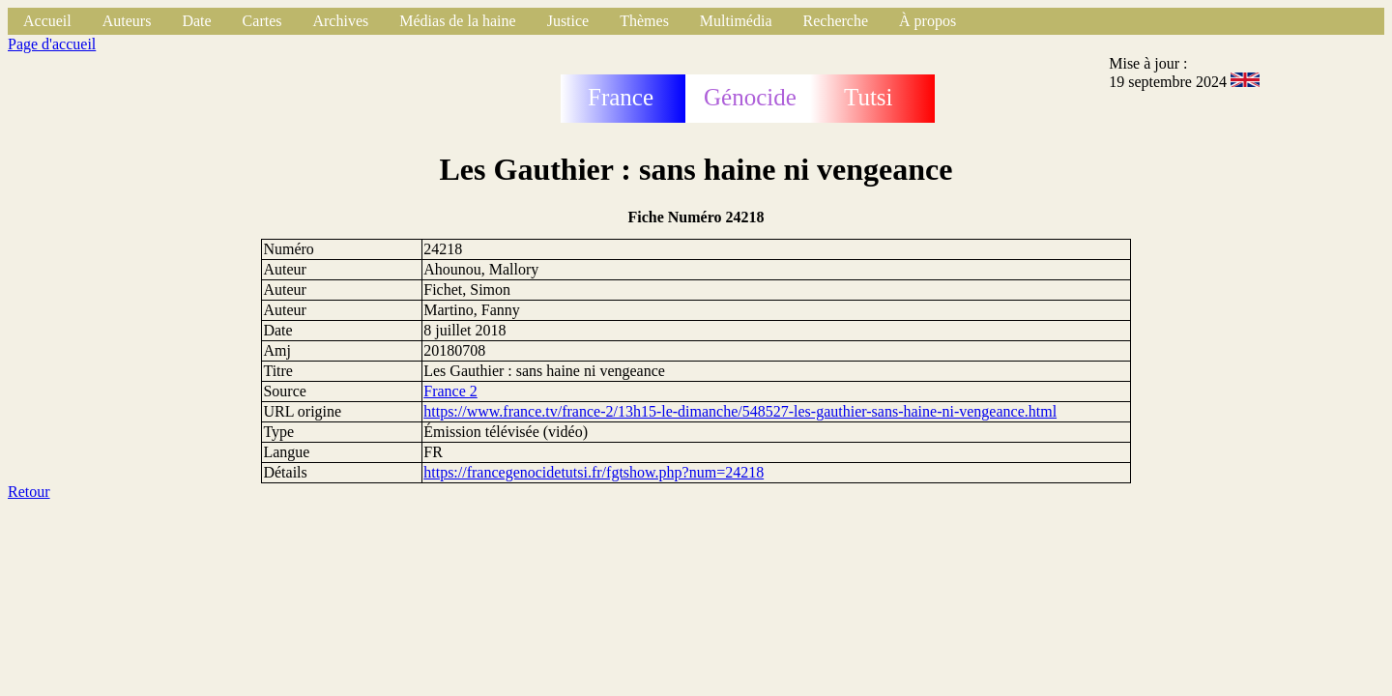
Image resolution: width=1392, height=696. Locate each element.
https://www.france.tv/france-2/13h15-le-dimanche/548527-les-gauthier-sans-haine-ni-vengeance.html (740, 411)
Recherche (836, 21)
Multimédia (736, 21)
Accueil (47, 21)
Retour (29, 491)
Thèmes (644, 21)
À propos (927, 21)
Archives (340, 21)
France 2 (450, 391)
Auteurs (127, 21)
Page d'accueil (52, 44)
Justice (568, 21)
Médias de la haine (457, 21)
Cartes (262, 21)
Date (196, 21)
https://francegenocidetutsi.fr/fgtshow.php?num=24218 (593, 472)
